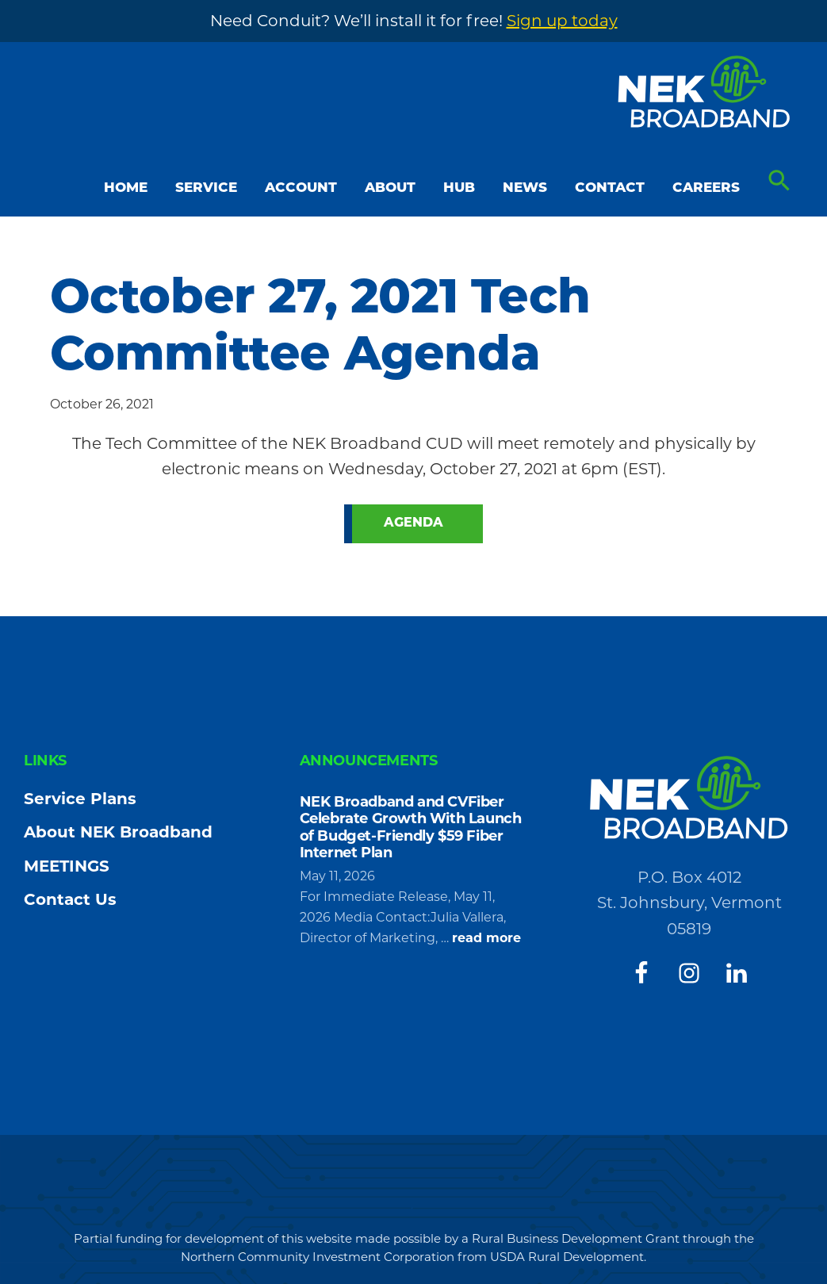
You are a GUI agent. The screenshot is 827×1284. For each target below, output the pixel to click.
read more (486, 938)
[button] (779, 182)
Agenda (413, 523)
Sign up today (562, 20)
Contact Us (70, 899)
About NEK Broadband (118, 831)
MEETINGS (66, 866)
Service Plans (80, 798)
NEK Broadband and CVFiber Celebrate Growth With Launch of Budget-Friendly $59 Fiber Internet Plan (411, 827)
